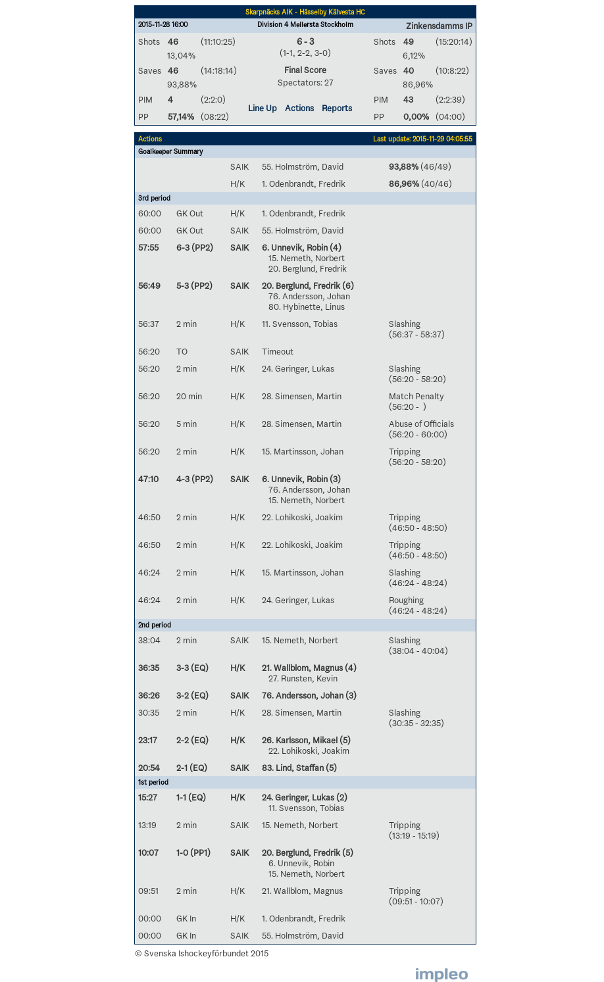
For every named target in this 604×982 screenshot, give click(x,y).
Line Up (262, 108)
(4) (334, 247)
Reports (337, 108)
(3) (334, 479)
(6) (347, 285)
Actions (299, 108)
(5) (344, 740)
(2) (340, 797)
